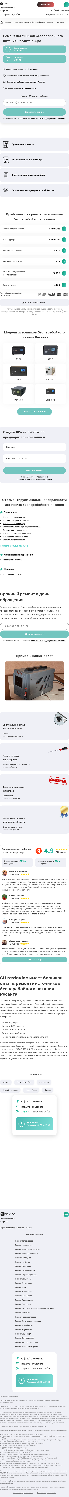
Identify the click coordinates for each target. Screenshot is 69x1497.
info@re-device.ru (29, 1106)
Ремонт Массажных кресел (26, 1346)
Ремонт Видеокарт (23, 1334)
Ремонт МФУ (20, 1287)
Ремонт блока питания (12, 250)
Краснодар (44, 1082)
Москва (6, 1082)
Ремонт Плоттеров (23, 1304)
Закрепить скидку (34, 112)
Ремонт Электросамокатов (26, 1253)
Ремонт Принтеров (23, 1266)
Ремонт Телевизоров (24, 1241)
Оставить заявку (34, 634)
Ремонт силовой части (12, 261)
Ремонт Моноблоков (24, 1325)
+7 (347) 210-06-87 (60, 10)
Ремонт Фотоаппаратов (25, 1270)
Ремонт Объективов (23, 1283)
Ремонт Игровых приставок (27, 1342)
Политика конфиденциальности (23, 1493)
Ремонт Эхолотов (22, 1312)
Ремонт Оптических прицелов (28, 1321)
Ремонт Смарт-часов (24, 1279)
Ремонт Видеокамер (24, 1300)
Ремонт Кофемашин (24, 1245)
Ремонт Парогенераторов (26, 1274)
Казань (48, 1090)
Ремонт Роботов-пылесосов (27, 1249)
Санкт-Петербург (24, 1082)
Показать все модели (34, 411)
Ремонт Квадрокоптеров (25, 1317)
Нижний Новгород (10, 1090)
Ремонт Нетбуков (22, 1262)
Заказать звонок (34, 470)
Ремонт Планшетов (23, 1295)
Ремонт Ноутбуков (23, 1257)
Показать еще (34, 959)
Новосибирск (31, 1090)
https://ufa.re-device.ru (14, 1487)
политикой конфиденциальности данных (48, 118)
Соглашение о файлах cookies (46, 1493)
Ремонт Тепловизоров (24, 1338)
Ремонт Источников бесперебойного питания (34, 1308)
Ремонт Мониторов (23, 1291)
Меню (66, 1214)
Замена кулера (9, 285)
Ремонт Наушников (23, 1329)
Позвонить (45, 4)
